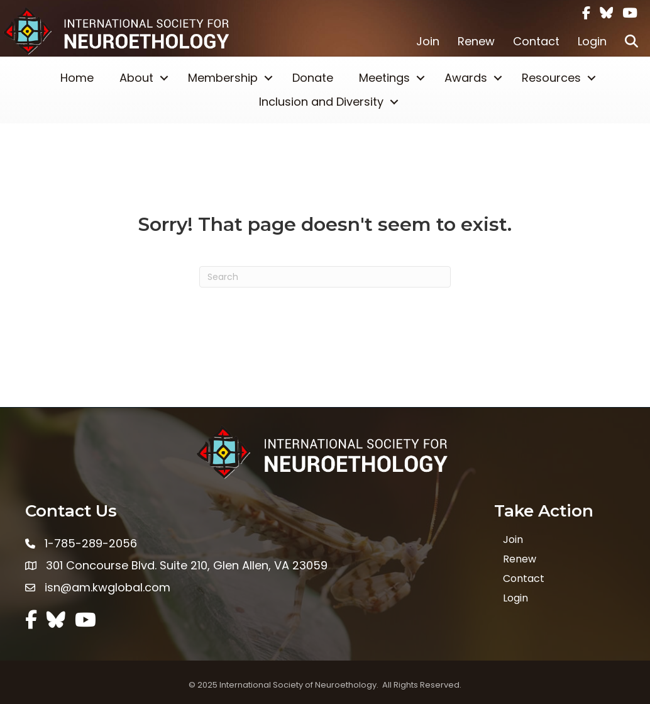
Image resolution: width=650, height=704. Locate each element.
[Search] (325, 277)
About (136, 78)
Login (592, 41)
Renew (476, 41)
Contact (536, 41)
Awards (465, 78)
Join (427, 41)
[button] (631, 41)
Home (77, 78)
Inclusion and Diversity (321, 101)
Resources (551, 78)
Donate (312, 78)
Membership (223, 78)
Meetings (384, 78)
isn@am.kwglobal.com (107, 587)
